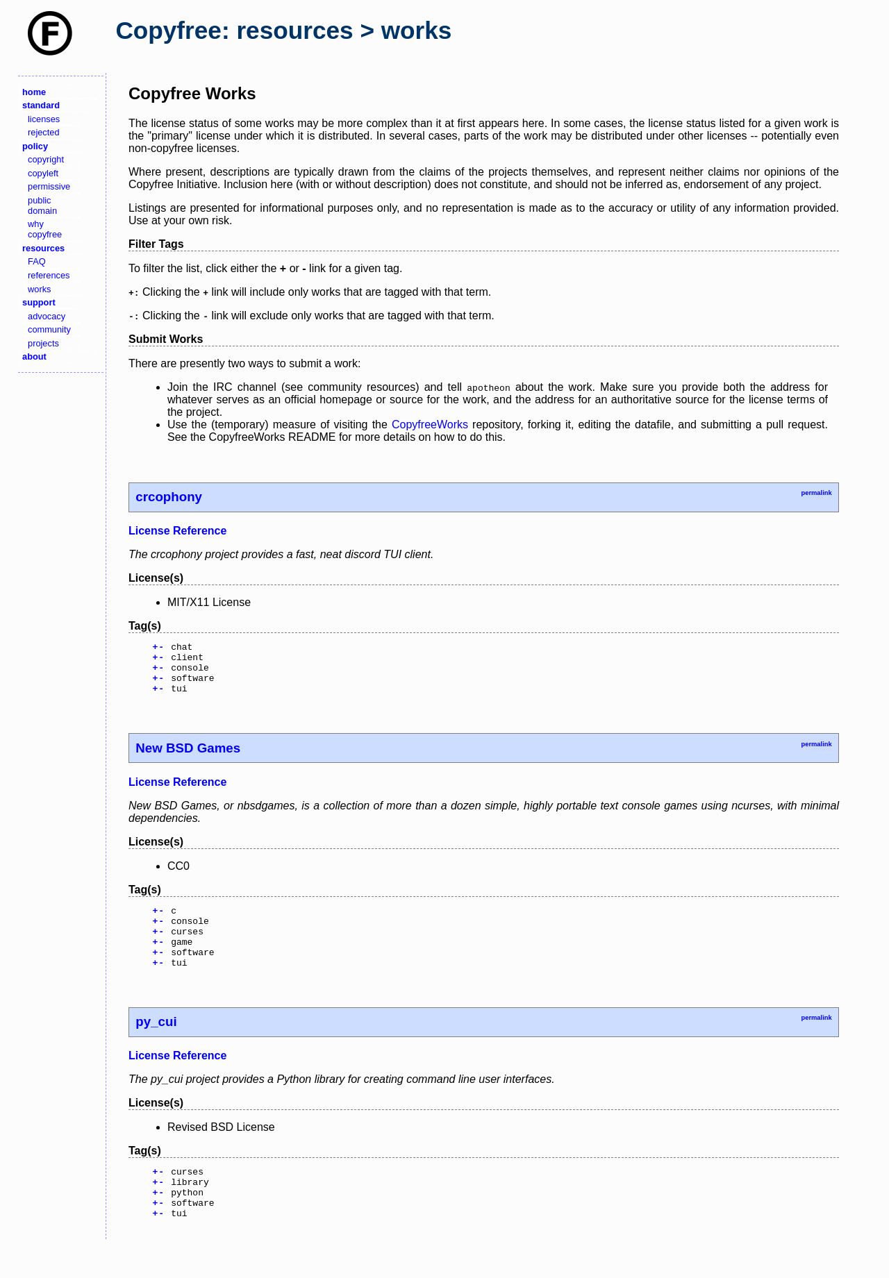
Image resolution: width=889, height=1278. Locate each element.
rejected (44, 132)
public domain (42, 205)
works (39, 289)
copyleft (43, 173)
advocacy (46, 316)
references (48, 275)
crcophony (168, 496)
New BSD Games (187, 758)
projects (43, 343)
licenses (44, 119)
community (49, 329)
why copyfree (45, 229)
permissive (49, 186)
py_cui (155, 1044)
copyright (46, 159)
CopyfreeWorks (430, 424)
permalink (816, 492)
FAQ (37, 261)
